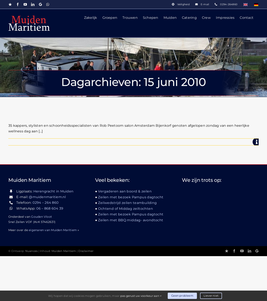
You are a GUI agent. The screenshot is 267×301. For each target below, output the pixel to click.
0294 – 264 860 (46, 248)
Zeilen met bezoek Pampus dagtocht (130, 242)
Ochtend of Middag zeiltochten (125, 253)
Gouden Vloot (41, 261)
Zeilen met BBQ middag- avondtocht (130, 265)
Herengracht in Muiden (53, 236)
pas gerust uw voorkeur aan (141, 295)
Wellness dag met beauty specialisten (85, 112)
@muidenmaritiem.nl (47, 242)
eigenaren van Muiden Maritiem (53, 275)
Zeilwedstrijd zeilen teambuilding (127, 248)
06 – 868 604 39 (49, 253)
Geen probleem (182, 295)
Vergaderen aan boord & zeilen (125, 236)
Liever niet (211, 295)
